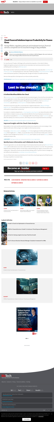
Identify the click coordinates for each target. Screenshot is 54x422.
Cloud (5, 35)
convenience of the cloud (11, 97)
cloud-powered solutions (44, 71)
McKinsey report (22, 67)
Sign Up (45, 1)
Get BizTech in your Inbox (7, 399)
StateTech (29, 390)
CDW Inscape (26, 134)
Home (1, 35)
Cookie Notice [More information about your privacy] (40, 416)
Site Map (28, 381)
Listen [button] (7, 59)
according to (27, 152)
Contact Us (9, 381)
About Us (4, 381)
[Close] (51, 414)
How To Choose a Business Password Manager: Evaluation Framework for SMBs (27, 240)
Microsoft (28, 131)
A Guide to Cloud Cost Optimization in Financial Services (21, 223)
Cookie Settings (26, 419)
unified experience (22, 102)
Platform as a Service (42, 180)
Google (5, 132)
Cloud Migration (15, 180)
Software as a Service (17, 183)
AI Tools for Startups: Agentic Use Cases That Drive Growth (22, 235)
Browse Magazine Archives (8, 407)
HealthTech (39, 390)
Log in (51, 12)
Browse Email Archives (7, 401)
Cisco (17, 132)
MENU (12, 12)
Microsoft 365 (48, 145)
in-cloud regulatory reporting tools (31, 112)
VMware (42, 105)
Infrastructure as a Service (28, 180)
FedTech (21, 390)
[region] (27, 417)
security (46, 134)
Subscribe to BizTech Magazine (9, 404)
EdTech (13, 390)
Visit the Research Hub (7, 395)
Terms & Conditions (21, 381)
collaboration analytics (15, 131)
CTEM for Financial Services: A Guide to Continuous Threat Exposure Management (27, 229)
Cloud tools (45, 116)
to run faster (20, 116)
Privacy (14, 381)
